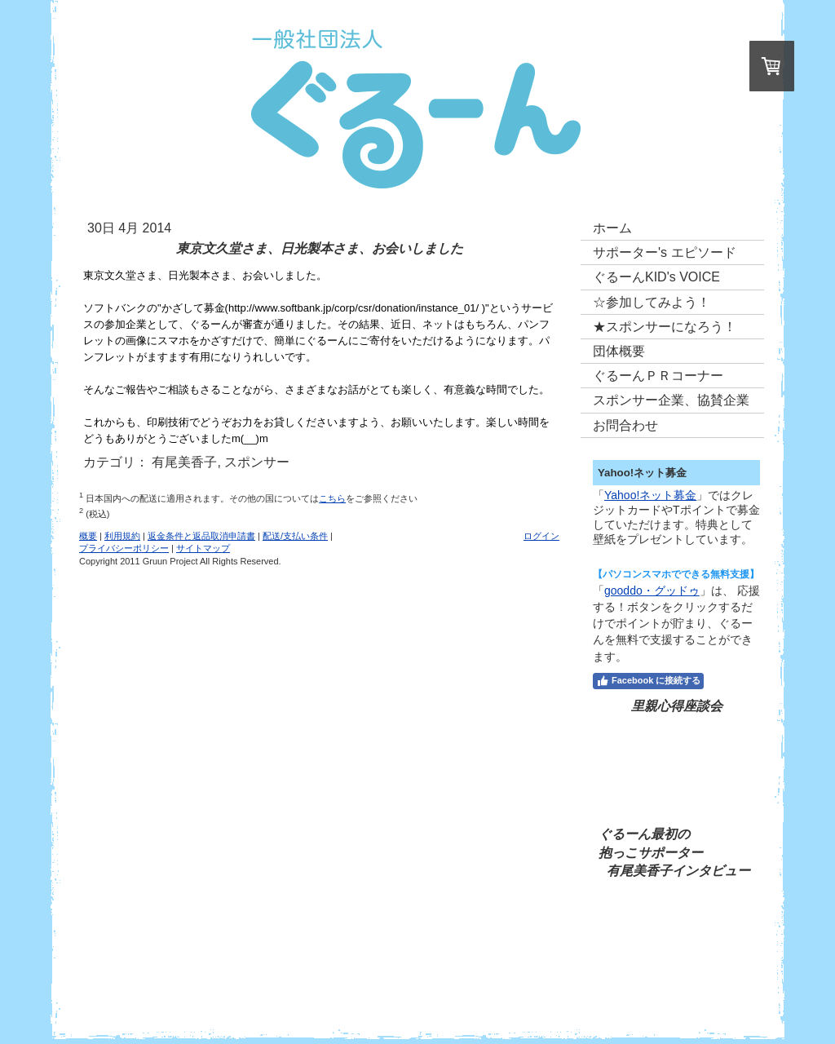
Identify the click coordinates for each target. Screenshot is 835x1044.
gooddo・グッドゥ (652, 590)
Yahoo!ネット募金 (650, 495)
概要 (88, 536)
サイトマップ (203, 548)
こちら (332, 498)
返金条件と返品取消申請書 (201, 536)
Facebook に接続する (648, 681)
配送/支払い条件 (295, 536)
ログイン (541, 536)
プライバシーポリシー (124, 548)
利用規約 (122, 536)
